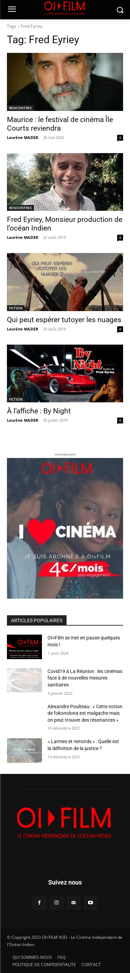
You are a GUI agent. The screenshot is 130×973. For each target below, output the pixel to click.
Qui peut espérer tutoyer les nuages (64, 320)
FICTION (16, 308)
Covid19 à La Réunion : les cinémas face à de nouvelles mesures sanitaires (84, 677)
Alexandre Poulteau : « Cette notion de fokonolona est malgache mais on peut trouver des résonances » (84, 713)
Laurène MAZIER (22, 137)
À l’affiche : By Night (39, 411)
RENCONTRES (20, 107)
